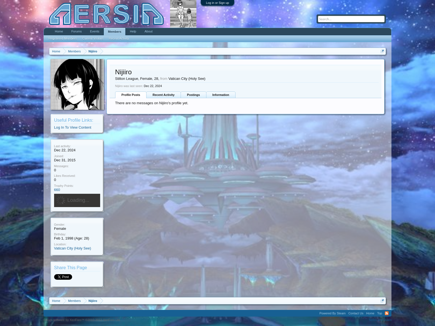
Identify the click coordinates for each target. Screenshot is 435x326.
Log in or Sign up (217, 2)
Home (59, 31)
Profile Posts (131, 94)
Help (133, 31)
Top (379, 313)
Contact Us (355, 313)
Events (94, 31)
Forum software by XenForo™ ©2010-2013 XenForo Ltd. (82, 320)
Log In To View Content (72, 127)
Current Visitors (92, 38)
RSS (387, 313)
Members (114, 31)
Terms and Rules (380, 320)
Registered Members (63, 38)
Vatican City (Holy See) (72, 248)
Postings (193, 94)
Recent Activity (163, 94)
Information (221, 94)
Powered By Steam (333, 313)
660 (57, 190)
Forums (76, 31)
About (149, 31)
